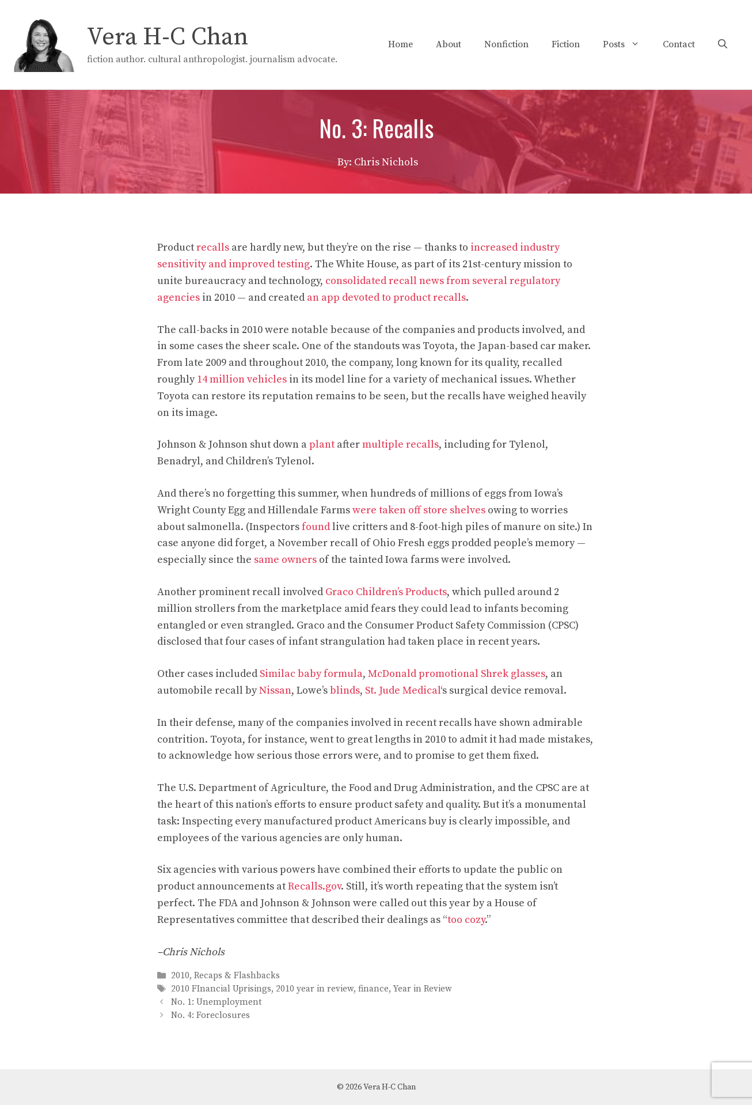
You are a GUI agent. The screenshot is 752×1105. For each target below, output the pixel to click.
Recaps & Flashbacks (237, 975)
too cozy (466, 919)
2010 (180, 975)
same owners (285, 559)
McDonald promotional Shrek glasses (456, 673)
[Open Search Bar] (723, 44)
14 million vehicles (242, 379)
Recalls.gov (314, 886)
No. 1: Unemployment (216, 1002)
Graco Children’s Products (386, 592)
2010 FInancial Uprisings (221, 988)
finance (373, 988)
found (316, 526)
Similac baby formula (311, 673)
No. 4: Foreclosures (210, 1016)
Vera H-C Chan (167, 37)
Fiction (566, 44)
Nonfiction (506, 44)
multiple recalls (400, 444)
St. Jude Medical (402, 690)
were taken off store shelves (418, 510)
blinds (345, 690)
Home (400, 44)
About (448, 44)
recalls (212, 247)
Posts (627, 44)
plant (322, 444)
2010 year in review (315, 988)
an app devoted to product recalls (386, 297)
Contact (679, 44)
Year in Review (422, 988)
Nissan (275, 690)
